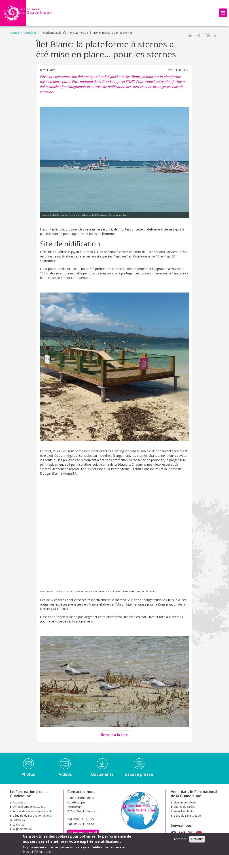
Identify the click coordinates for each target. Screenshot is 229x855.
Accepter (180, 839)
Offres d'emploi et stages (29, 807)
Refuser (197, 839)
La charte (18, 824)
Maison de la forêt (185, 802)
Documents (102, 774)
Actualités (30, 33)
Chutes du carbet (184, 807)
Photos (28, 774)
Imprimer (190, 35)
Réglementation (22, 829)
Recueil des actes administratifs (32, 811)
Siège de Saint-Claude (187, 816)
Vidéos (65, 774)
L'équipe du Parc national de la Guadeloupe (31, 818)
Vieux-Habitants (183, 811)
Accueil (14, 33)
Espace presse (139, 774)
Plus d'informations (37, 851)
